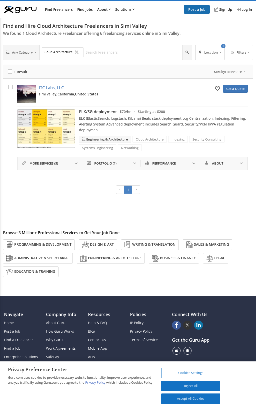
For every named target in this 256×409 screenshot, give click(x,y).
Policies (138, 314)
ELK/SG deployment (98, 111)
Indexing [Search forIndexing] (178, 139)
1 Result (21, 71)
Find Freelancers (59, 9)
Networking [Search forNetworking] (129, 148)
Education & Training (30, 271)
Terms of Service (144, 340)
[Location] (209, 52)
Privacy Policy (141, 331)
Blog (91, 331)
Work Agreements (61, 348)
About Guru (56, 323)
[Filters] (240, 52)
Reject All (191, 385)
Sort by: (229, 71)
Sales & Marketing (207, 244)
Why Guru (54, 340)
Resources (99, 314)
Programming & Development (39, 244)
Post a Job (197, 9)
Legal (215, 258)
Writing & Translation (150, 244)
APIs (91, 357)
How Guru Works (60, 331)
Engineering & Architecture (107, 139)
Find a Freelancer (18, 340)
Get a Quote (235, 88)
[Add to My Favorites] (217, 88)
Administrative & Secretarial (38, 258)
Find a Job (12, 348)
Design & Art (98, 244)
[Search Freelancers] (132, 52)
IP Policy (137, 323)
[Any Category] (21, 52)
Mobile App (97, 348)
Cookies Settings (190, 373)
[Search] (187, 52)
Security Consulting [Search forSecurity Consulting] (206, 139)
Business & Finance (174, 258)
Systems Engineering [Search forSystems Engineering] (97, 148)
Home (9, 323)
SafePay (52, 357)
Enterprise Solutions (21, 357)
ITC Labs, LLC (51, 87)
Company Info (61, 314)
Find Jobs (85, 9)
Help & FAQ (97, 323)
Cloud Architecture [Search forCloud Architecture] (150, 139)
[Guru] (20, 9)
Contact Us (97, 340)
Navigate (13, 314)
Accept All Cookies (190, 398)
